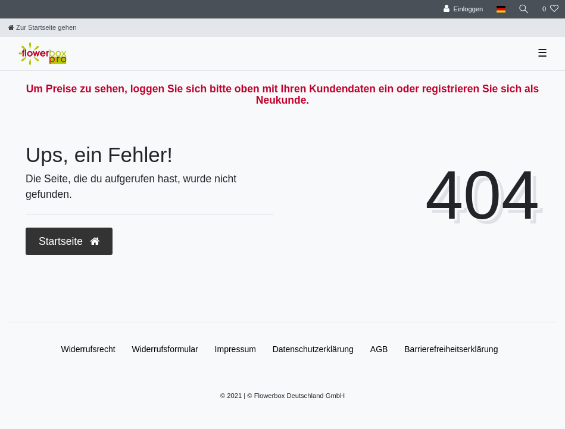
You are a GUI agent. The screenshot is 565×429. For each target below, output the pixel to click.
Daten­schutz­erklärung (313, 349)
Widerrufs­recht (88, 349)
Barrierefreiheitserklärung (451, 349)
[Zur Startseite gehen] (42, 27)
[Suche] (524, 9)
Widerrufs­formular (165, 349)
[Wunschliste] (550, 9)
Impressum (235, 349)
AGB (379, 349)
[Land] (500, 9)
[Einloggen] (463, 9)
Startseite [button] (69, 241)
